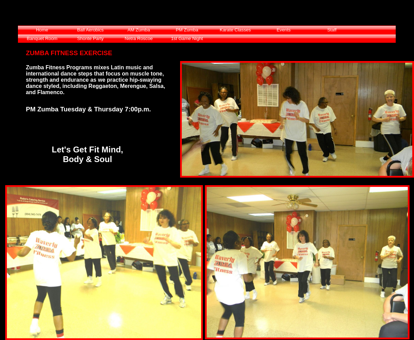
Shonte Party (90, 38)
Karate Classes (235, 29)
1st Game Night (187, 38)
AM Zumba (138, 29)
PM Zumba (187, 29)
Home (42, 29)
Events (284, 29)
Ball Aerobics (90, 29)
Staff (331, 29)
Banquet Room (42, 38)
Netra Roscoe (139, 38)
